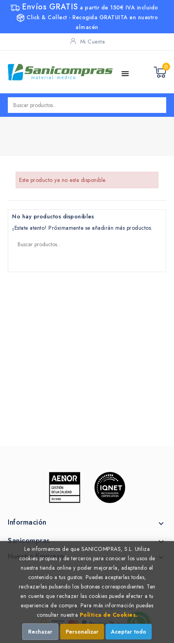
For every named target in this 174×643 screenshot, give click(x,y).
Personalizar (82, 632)
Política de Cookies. (109, 615)
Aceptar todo (128, 632)
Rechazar (40, 632)
